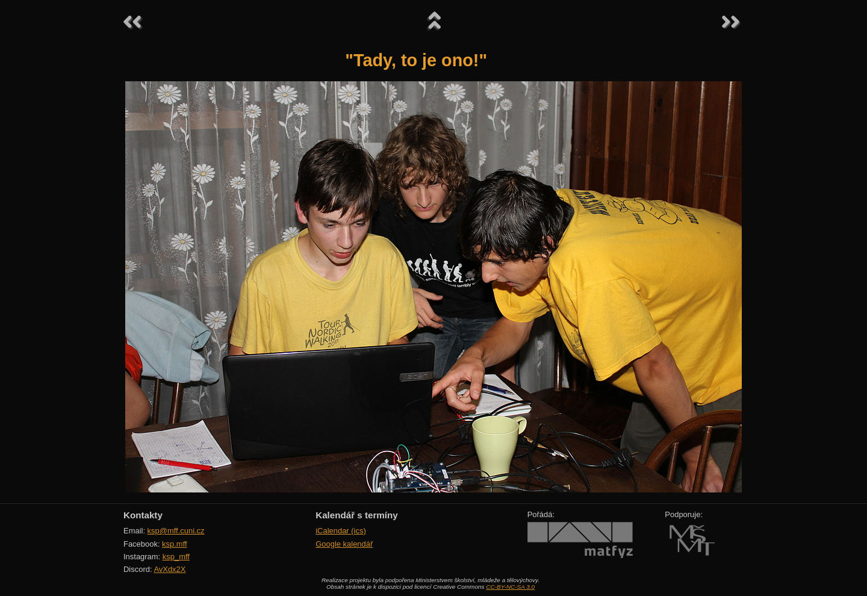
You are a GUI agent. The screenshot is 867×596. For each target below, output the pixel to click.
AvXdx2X (169, 569)
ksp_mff (176, 556)
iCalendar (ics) (340, 530)
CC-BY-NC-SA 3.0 (510, 586)
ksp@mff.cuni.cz (176, 530)
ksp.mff (174, 543)
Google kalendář (344, 543)
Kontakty (143, 515)
